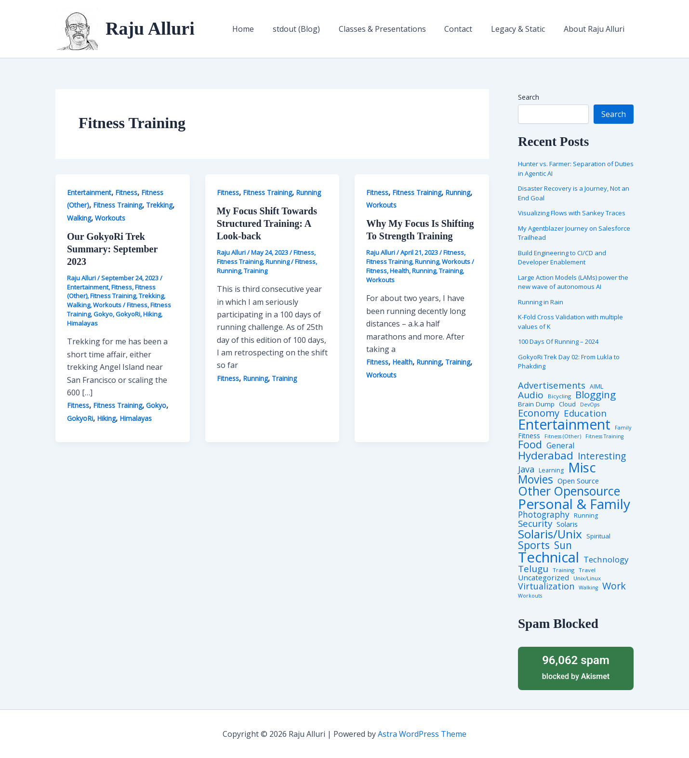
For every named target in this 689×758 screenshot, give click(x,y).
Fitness (126, 192)
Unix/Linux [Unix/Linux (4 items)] (587, 578)
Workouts (110, 217)
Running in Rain (540, 302)
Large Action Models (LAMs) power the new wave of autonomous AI (573, 282)
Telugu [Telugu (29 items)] (533, 569)
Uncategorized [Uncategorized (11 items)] (543, 577)
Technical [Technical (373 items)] (548, 557)
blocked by (576, 667)
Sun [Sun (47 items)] (563, 545)
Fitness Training (117, 204)
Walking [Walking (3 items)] (588, 587)
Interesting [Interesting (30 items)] (602, 456)
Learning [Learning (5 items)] (551, 470)
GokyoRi (128, 314)
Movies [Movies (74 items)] (535, 479)
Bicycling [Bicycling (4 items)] (559, 396)
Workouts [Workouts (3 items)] (530, 596)
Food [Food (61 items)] (530, 444)
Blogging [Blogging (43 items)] (595, 395)
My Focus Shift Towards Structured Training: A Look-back (267, 223)
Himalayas (82, 323)
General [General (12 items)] (560, 446)
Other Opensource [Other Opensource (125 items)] (569, 491)
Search (528, 97)
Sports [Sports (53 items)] (534, 545)
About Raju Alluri (595, 29)
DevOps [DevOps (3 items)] (589, 404)
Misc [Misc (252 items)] (582, 467)
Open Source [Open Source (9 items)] (578, 481)
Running (308, 192)
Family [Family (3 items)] (623, 428)
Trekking (159, 204)
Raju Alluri (150, 28)
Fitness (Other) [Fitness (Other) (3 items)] (562, 436)
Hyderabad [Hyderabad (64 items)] (545, 455)
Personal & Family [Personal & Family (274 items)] (574, 503)
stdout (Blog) (310, 29)
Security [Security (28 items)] (535, 523)
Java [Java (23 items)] (526, 469)
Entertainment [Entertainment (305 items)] (564, 424)
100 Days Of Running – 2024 (558, 341)
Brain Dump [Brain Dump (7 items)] (536, 404)
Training (255, 270)
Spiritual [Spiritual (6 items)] (598, 536)
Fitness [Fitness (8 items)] (529, 435)
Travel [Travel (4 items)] (587, 570)
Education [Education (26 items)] (585, 413)
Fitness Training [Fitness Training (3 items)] (604, 436)
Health (399, 270)
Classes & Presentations (393, 29)
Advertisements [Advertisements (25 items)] (551, 385)
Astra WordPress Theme (422, 734)
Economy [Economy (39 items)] (538, 413)
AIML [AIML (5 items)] (596, 387)
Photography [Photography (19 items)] (544, 514)
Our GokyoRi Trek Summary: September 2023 (112, 249)
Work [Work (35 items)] (614, 586)
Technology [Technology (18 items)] (606, 559)
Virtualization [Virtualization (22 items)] (546, 586)
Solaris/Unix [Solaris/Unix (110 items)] (550, 534)
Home (261, 29)
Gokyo (103, 314)
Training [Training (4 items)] (563, 570)
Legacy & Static (523, 29)
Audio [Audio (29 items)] (530, 395)
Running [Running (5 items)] (586, 516)
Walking (79, 217)
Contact (466, 29)
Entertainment (89, 192)
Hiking (152, 314)
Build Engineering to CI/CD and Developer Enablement (562, 257)
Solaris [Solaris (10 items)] (567, 524)
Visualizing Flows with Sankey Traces (571, 213)
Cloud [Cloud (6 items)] (567, 404)
